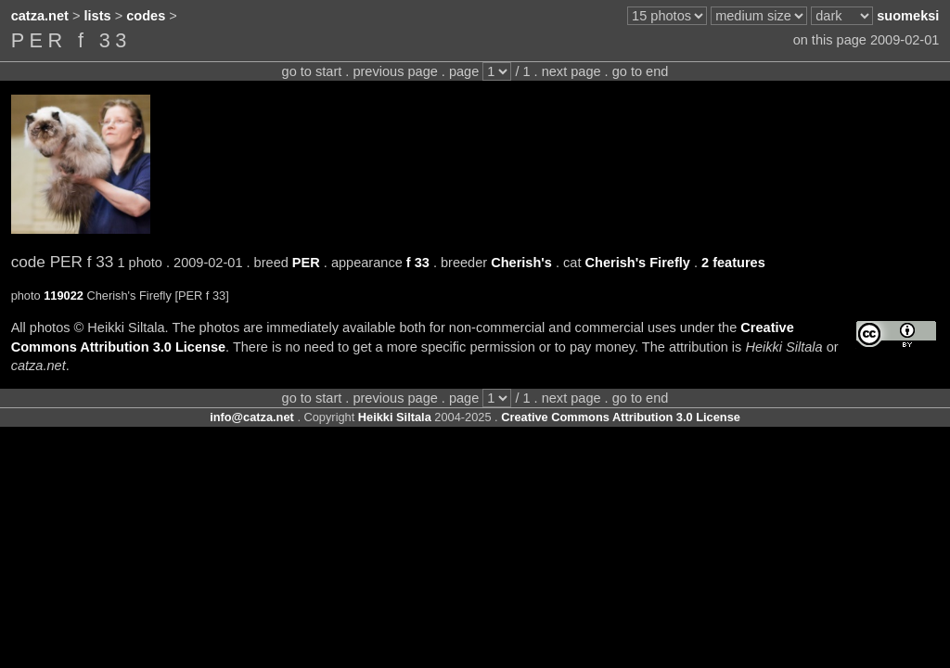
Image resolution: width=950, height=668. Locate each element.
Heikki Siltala (394, 417)
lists (97, 15)
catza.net (40, 15)
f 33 (418, 262)
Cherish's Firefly (636, 262)
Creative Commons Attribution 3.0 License (620, 417)
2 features (733, 262)
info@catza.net (252, 417)
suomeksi (908, 15)
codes (145, 15)
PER (306, 262)
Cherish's (521, 262)
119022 (63, 295)
